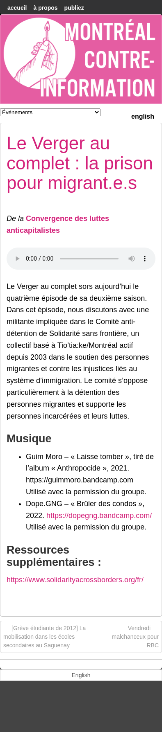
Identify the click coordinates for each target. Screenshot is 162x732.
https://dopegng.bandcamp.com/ (99, 515)
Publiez (74, 8)
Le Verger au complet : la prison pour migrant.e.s (80, 163)
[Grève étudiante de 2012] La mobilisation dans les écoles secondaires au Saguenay (44, 636)
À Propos (45, 8)
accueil (17, 8)
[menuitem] (142, 115)
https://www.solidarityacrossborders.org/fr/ (75, 580)
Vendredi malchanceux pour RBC (135, 636)
